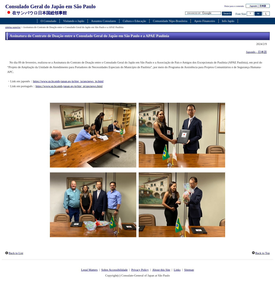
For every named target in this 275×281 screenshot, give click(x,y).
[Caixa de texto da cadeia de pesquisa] (203, 13)
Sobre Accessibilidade (114, 269)
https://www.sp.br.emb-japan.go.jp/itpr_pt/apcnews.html (69, 86)
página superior (12, 27)
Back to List (16, 253)
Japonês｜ (257, 6)
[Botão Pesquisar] (227, 14)
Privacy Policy (140, 269)
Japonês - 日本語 (256, 52)
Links (177, 269)
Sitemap (189, 269)
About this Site (161, 269)
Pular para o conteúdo (234, 6)
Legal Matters (89, 269)
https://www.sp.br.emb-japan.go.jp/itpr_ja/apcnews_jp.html (68, 81)
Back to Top (262, 253)
